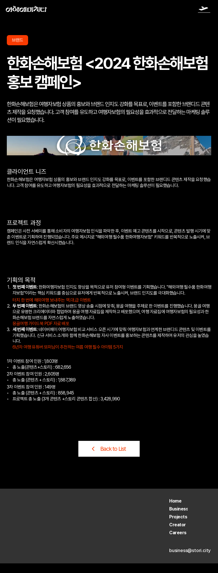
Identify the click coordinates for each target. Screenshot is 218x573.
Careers (177, 532)
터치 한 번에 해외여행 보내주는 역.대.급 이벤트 (51, 300)
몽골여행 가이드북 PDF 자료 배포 (40, 323)
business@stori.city (190, 550)
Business (178, 509)
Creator (177, 524)
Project (177, 517)
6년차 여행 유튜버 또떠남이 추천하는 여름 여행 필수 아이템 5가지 (67, 347)
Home (175, 501)
